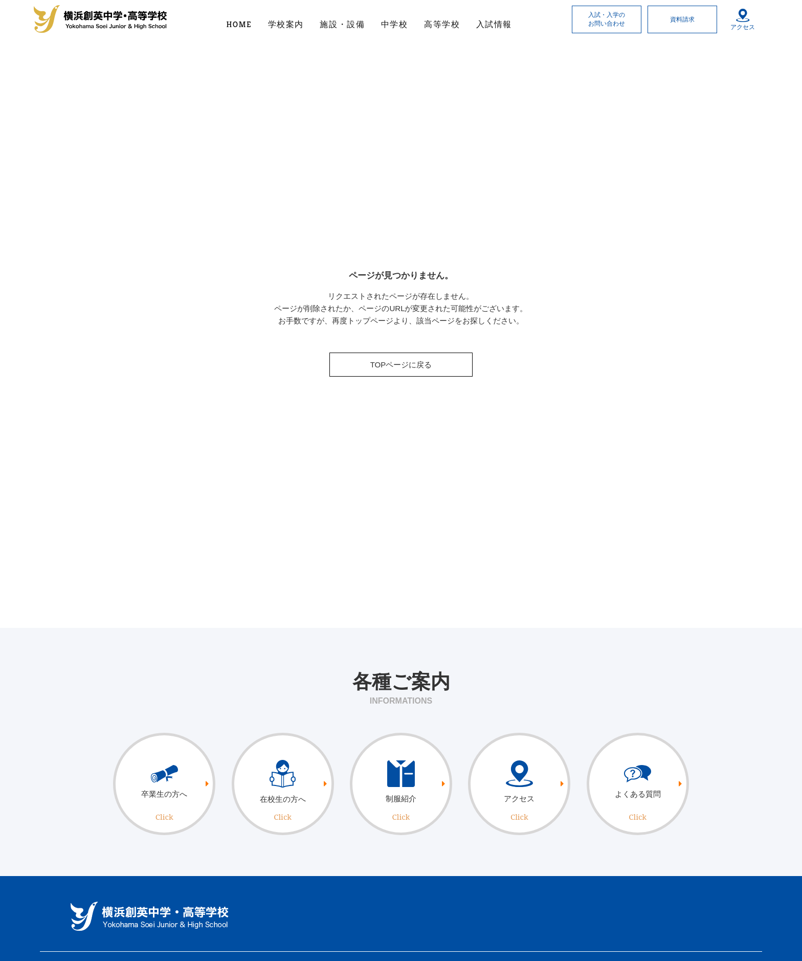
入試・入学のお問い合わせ (606, 19)
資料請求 (682, 19)
